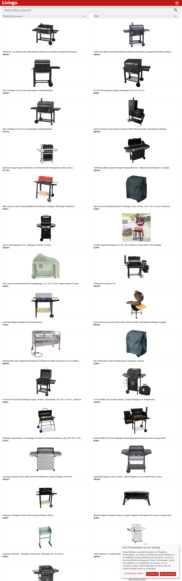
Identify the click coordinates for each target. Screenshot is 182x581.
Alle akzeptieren (168, 574)
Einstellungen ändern (134, 573)
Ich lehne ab (152, 574)
